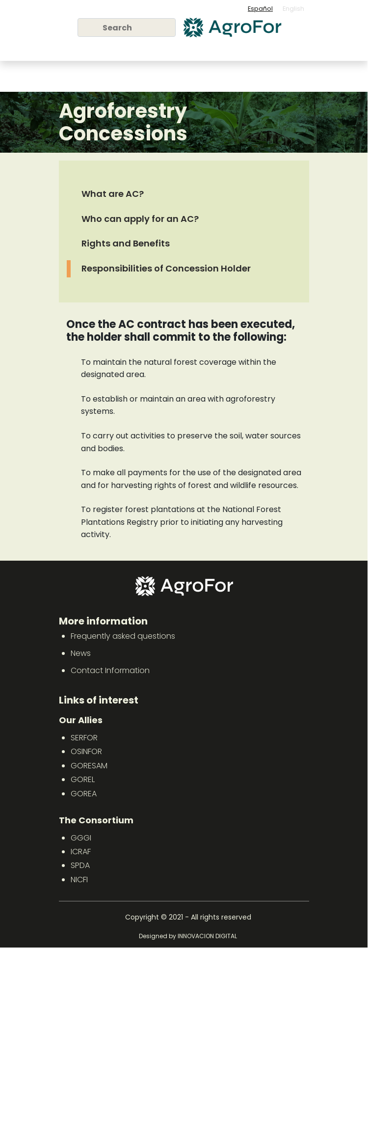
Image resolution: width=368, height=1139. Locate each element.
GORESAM (89, 765)
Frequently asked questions (123, 636)
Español (260, 8)
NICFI (79, 879)
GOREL (83, 779)
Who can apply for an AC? (140, 219)
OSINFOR (86, 751)
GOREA (84, 793)
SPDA (80, 865)
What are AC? (112, 194)
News (81, 653)
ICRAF (81, 851)
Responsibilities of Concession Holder (166, 268)
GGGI (81, 837)
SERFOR (84, 737)
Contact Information (110, 670)
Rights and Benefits (125, 243)
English (293, 8)
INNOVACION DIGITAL (207, 936)
